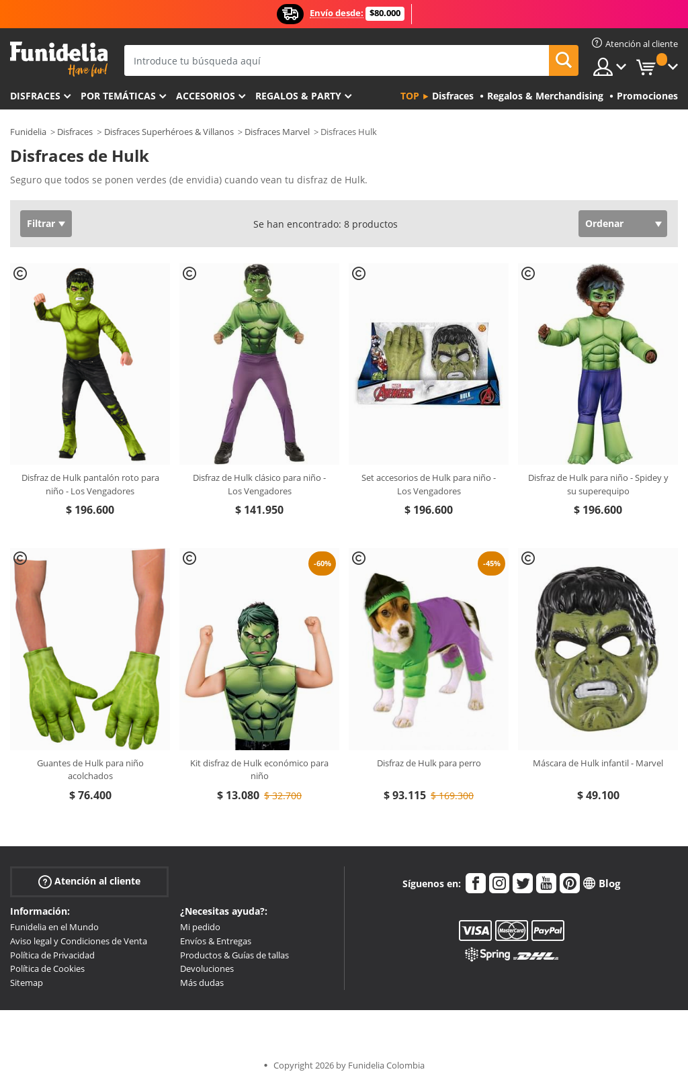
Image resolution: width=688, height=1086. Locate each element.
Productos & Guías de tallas (234, 955)
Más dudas (202, 983)
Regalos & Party (298, 95)
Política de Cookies (47, 968)
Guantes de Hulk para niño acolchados (90, 769)
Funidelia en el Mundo (54, 927)
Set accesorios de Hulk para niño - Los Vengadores (428, 484)
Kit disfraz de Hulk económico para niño (259, 769)
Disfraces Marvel (277, 132)
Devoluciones (207, 968)
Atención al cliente (89, 881)
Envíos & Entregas (215, 941)
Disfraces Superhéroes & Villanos (169, 132)
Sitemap (26, 983)
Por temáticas (118, 95)
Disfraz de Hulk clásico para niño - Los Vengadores (259, 484)
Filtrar (41, 223)
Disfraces (35, 95)
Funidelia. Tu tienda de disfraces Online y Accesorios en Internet (59, 59)
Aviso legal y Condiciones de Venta (78, 941)
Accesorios (205, 95)
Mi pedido (200, 927)
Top (409, 95)
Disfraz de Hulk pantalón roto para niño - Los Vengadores (90, 484)
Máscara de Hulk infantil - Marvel (598, 763)
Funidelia (28, 132)
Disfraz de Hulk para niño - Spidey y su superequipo (598, 484)
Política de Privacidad (52, 955)
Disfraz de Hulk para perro (429, 763)
